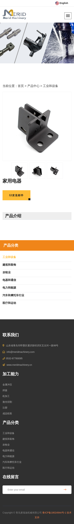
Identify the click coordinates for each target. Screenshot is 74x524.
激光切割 (7, 402)
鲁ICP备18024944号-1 (54, 512)
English (61, 3)
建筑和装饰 (8, 439)
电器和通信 (8, 450)
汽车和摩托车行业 (12, 462)
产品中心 (33, 86)
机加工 (6, 396)
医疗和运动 (8, 467)
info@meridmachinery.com (21, 352)
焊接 (5, 390)
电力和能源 (8, 456)
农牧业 (6, 444)
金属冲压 (7, 384)
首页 (21, 86)
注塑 (5, 407)
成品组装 (7, 413)
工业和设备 (50, 86)
